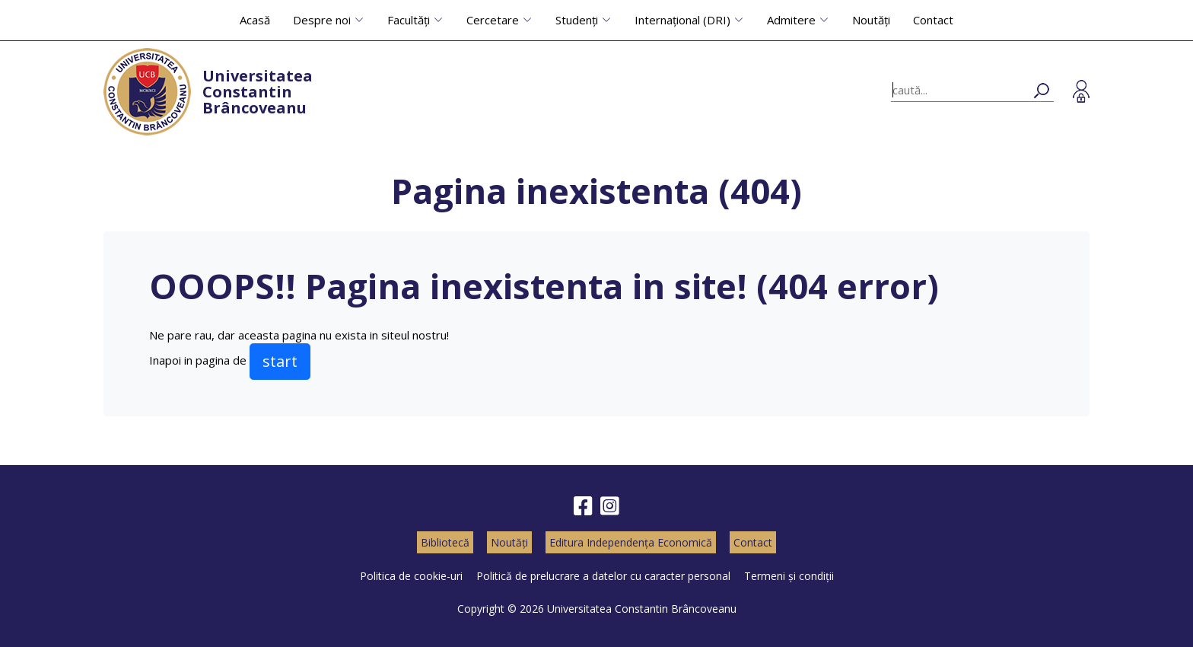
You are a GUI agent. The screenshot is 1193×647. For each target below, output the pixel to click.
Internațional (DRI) (682, 19)
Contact (933, 19)
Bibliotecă (445, 542)
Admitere (791, 19)
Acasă (255, 19)
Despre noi (322, 19)
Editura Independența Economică (630, 542)
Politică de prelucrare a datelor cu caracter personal (603, 576)
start (279, 361)
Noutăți (871, 19)
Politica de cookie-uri (411, 576)
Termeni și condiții (789, 576)
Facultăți (408, 19)
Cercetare (492, 19)
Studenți (576, 19)
